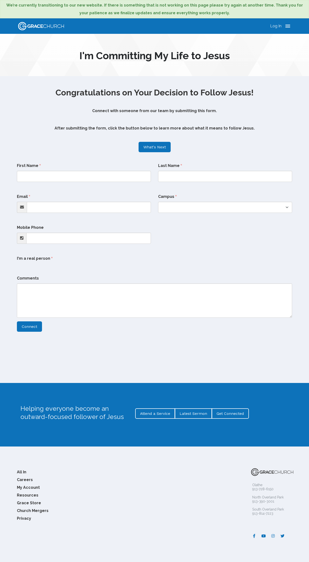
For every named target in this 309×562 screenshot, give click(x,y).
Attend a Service (155, 413)
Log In (275, 26)
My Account (28, 487)
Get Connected (230, 413)
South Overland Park (268, 509)
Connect (29, 326)
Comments (28, 278)
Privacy (24, 518)
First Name (27, 165)
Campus (166, 196)
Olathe (257, 485)
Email (22, 196)
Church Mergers (33, 510)
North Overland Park (268, 497)
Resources (27, 495)
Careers (25, 479)
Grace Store (29, 503)
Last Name (169, 165)
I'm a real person (33, 258)
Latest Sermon (193, 413)
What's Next (154, 147)
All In (21, 472)
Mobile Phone (30, 227)
